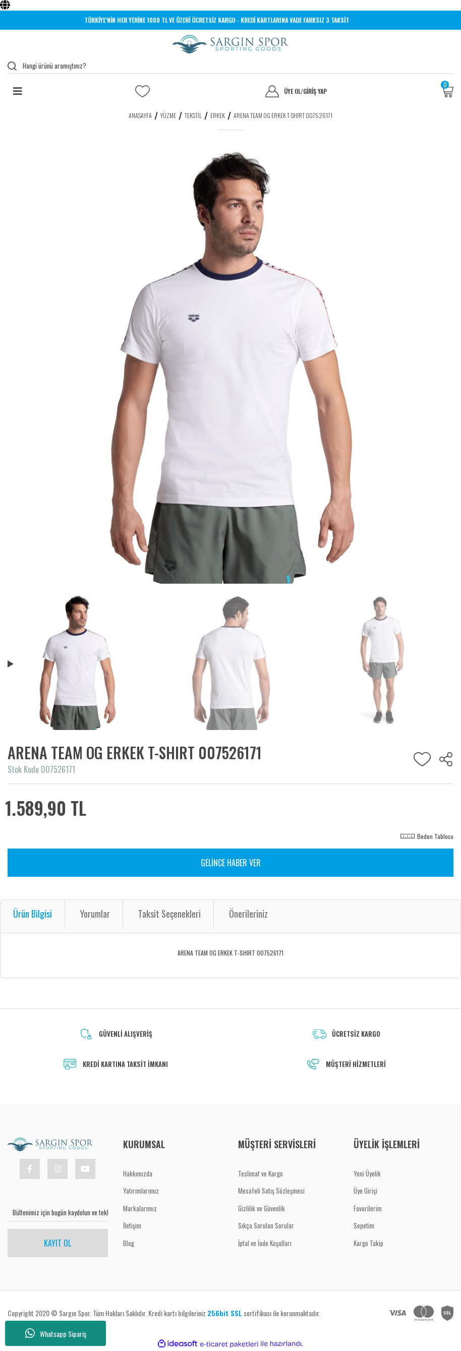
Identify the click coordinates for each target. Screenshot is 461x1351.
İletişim (132, 1225)
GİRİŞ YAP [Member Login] (315, 91)
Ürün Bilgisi (32, 913)
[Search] (230, 66)
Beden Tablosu (435, 836)
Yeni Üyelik (367, 1173)
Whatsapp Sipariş (55, 1333)
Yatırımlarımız (141, 1191)
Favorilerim (368, 1208)
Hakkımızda (137, 1173)
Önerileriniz (248, 913)
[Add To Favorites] (422, 759)
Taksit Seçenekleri (169, 913)
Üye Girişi (365, 1191)
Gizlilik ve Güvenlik (261, 1208)
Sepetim (364, 1225)
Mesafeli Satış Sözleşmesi (271, 1191)
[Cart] (447, 91)
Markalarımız (140, 1208)
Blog (128, 1243)
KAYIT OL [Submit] (57, 1243)
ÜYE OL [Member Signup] (293, 91)
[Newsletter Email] (58, 1212)
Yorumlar (95, 913)
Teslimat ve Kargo (260, 1173)
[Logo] (230, 44)
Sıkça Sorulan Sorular (266, 1225)
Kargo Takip (368, 1243)
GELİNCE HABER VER (231, 863)
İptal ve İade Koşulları (265, 1243)
